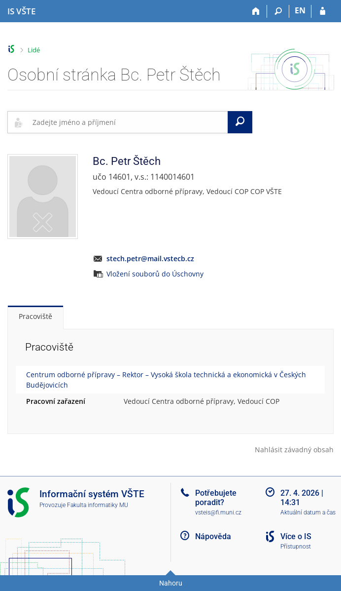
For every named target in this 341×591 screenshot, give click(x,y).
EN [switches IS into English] (300, 10)
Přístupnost (295, 546)
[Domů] (256, 11)
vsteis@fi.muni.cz (218, 512)
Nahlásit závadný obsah (294, 449)
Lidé (34, 49)
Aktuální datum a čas (308, 512)
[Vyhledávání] (278, 11)
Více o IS (295, 536)
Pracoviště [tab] (35, 316)
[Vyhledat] (240, 122)
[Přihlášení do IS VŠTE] (322, 11)
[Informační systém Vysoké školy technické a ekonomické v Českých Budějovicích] (21, 11)
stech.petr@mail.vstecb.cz (150, 258)
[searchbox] (128, 122)
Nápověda (213, 536)
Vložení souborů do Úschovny (155, 273)
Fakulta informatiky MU (97, 505)
